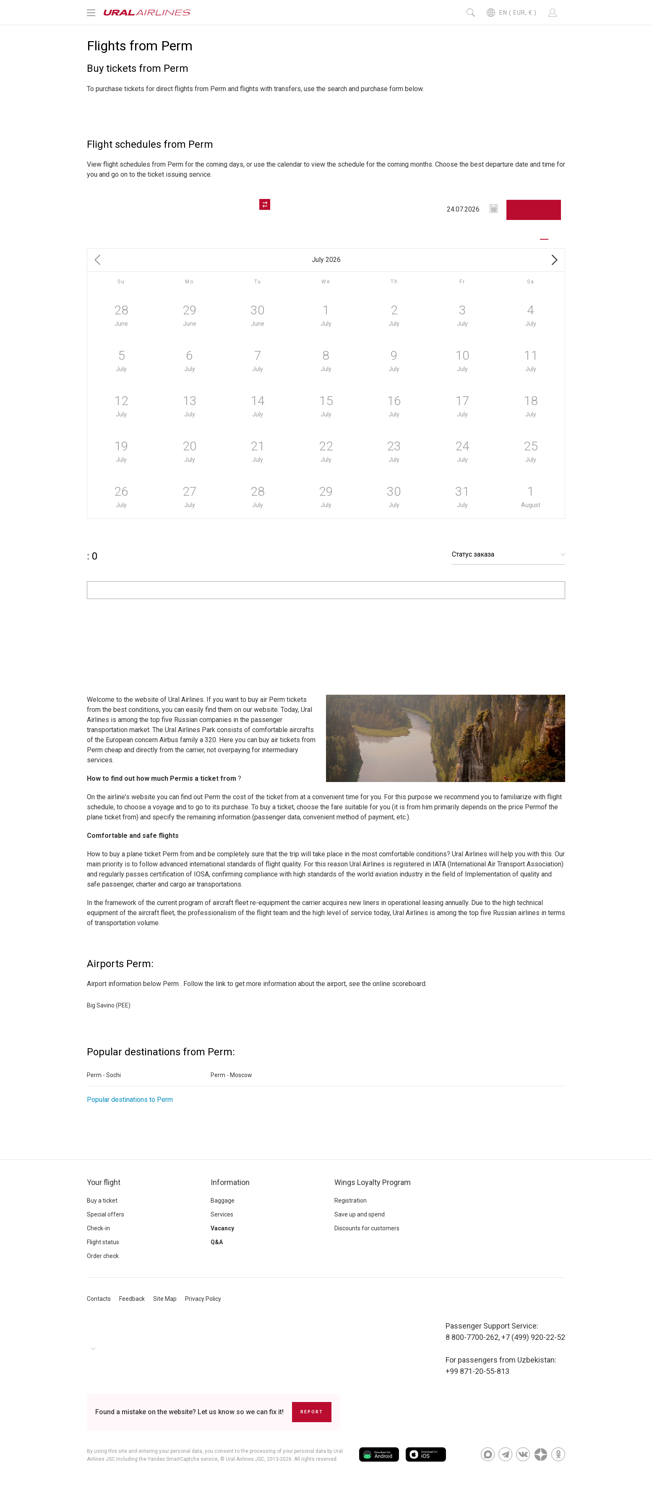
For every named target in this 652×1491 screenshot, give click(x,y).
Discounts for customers (366, 1228)
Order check (103, 1256)
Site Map (165, 1298)
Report (311, 1412)
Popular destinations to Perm (130, 1100)
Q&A (217, 1242)
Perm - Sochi (104, 1075)
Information (230, 1182)
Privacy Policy (203, 1298)
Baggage (223, 1200)
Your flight (103, 1182)
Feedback (132, 1298)
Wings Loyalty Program (372, 1182)
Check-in (98, 1228)
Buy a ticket (102, 1200)
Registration (350, 1200)
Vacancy (222, 1228)
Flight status (103, 1242)
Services (222, 1214)
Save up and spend (359, 1214)
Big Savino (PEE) (108, 1005)
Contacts (99, 1298)
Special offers (105, 1214)
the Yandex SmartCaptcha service (178, 1459)
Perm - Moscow (231, 1075)
